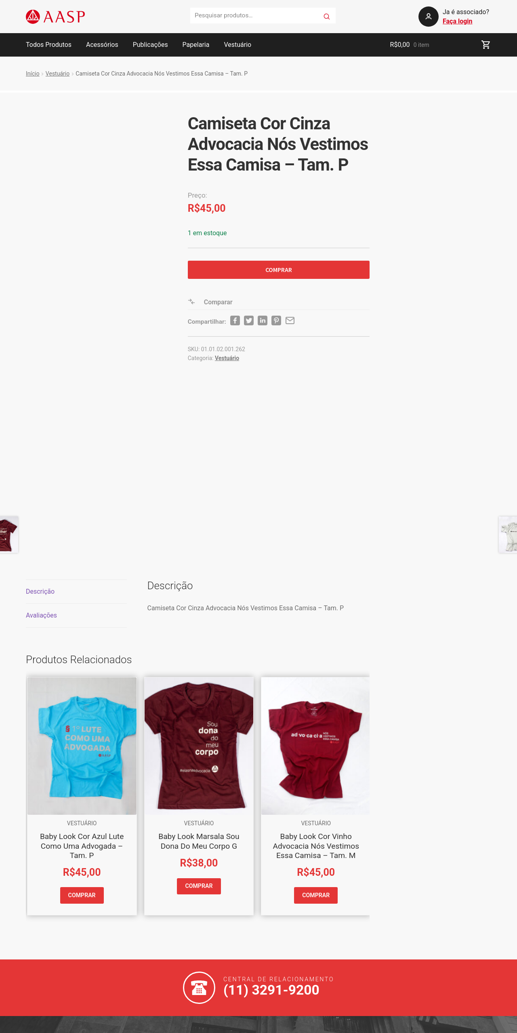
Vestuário (237, 44)
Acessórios (102, 44)
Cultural (143, 965)
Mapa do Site (234, 1023)
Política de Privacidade (179, 1023)
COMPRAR (278, 270)
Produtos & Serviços (161, 950)
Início (33, 73)
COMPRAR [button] (81, 762)
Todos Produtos (48, 44)
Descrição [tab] (40, 458)
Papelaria (196, 44)
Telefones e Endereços (164, 921)
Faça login (458, 21)
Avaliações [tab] (41, 482)
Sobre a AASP (152, 936)
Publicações (150, 44)
